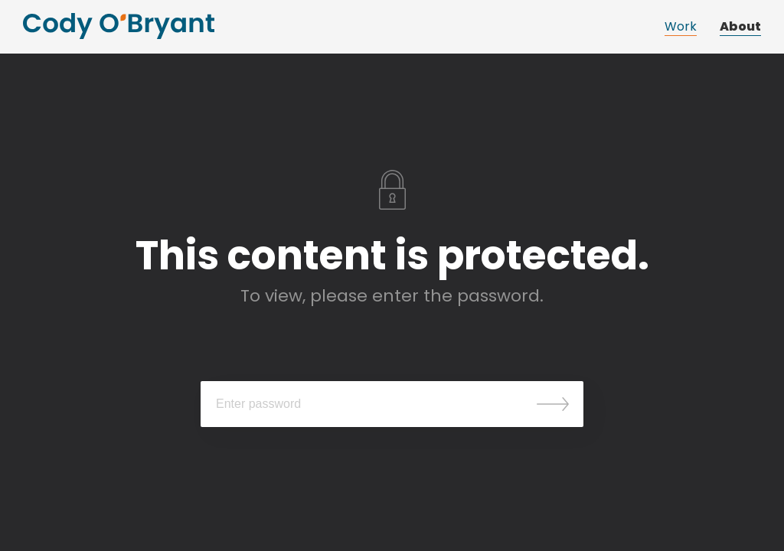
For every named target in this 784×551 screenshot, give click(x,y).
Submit (552, 404)
